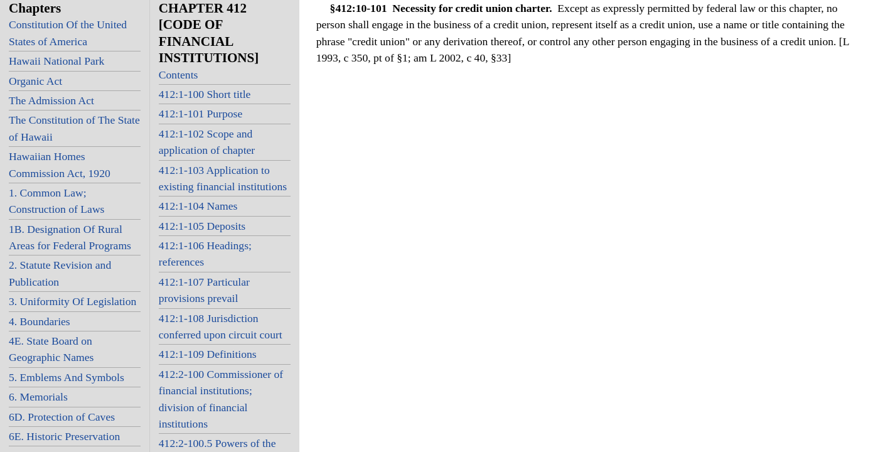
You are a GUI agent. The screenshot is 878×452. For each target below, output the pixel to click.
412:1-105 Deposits (202, 226)
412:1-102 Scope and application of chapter (207, 141)
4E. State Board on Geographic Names (51, 349)
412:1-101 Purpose (200, 113)
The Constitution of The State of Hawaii (74, 128)
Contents (178, 74)
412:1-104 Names (198, 206)
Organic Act (35, 81)
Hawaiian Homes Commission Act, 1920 (59, 164)
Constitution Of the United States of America (68, 32)
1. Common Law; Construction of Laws (56, 200)
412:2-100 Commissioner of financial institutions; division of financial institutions (221, 399)
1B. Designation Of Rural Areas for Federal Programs (70, 237)
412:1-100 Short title (205, 94)
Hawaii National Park (56, 61)
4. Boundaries (39, 321)
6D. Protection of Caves (62, 417)
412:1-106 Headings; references (205, 253)
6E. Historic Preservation (64, 436)
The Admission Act (51, 100)
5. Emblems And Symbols (66, 377)
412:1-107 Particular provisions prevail (204, 290)
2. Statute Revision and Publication (60, 273)
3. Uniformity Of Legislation (72, 301)
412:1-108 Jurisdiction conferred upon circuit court (220, 326)
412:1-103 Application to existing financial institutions (223, 178)
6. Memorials (38, 396)
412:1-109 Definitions (208, 354)
